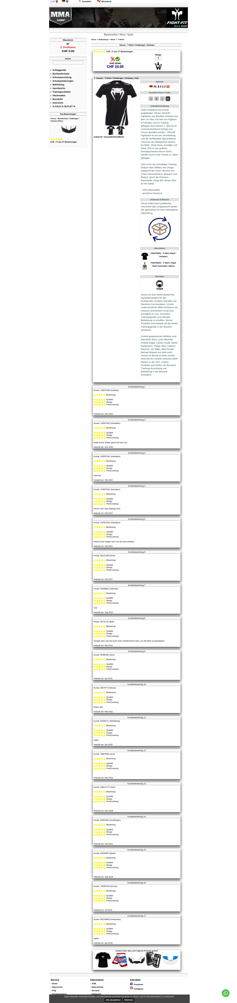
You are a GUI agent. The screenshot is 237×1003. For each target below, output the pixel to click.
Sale (130, 34)
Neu (122, 34)
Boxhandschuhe (60, 73)
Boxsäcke (56, 99)
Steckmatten (57, 95)
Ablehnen (128, 1000)
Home (93, 39)
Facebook (136, 984)
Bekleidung (57, 84)
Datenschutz (97, 987)
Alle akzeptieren (113, 1000)
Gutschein (56, 103)
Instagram (136, 989)
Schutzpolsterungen (61, 81)
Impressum (57, 987)
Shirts (112, 39)
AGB (94, 983)
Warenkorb (104, 1)
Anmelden (85, 1)
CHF (52, 1)
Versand (95, 990)
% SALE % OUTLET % (62, 106)
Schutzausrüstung (60, 77)
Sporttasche (57, 88)
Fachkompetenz (59, 994)
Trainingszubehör (60, 92)
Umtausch (96, 994)
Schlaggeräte (58, 70)
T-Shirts (121, 39)
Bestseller (111, 34)
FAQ (54, 990)
